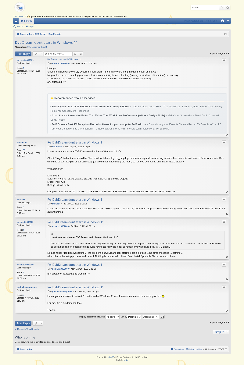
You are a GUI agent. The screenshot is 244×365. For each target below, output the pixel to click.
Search (222, 7)
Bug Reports (54, 34)
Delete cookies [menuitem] (195, 349)
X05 (29, 47)
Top (227, 134)
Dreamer (36, 47)
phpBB (111, 357)
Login (31, 26)
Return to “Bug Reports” (28, 329)
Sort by (130, 317)
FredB (44, 47)
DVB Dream (18, 16)
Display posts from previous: (99, 317)
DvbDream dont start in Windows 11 (46, 42)
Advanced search (227, 7)
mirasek (21, 199)
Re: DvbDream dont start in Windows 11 (75, 142)
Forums (28, 20)
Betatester (22, 142)
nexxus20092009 (25, 60)
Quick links (16, 21)
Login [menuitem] (229, 21)
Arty (126, 360)
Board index (26, 34)
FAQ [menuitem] (223, 21)
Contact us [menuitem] (179, 349)
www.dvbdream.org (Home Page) (200, 20)
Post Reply (23, 53)
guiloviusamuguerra (27, 287)
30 (24, 150)
